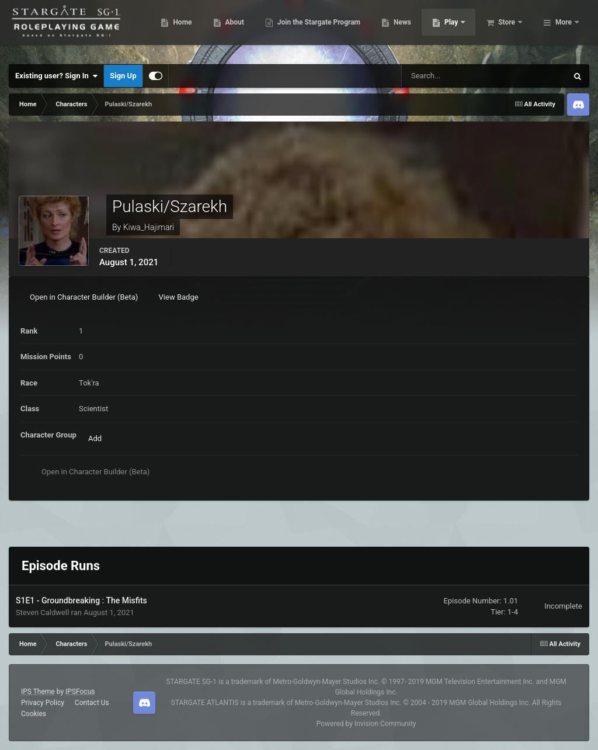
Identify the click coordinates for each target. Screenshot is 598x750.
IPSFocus (80, 692)
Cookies (33, 714)
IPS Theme (38, 692)
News (458, 29)
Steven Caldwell (42, 612)
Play (508, 29)
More (563, 29)
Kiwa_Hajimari (149, 227)
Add (95, 438)
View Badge (179, 297)
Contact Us (92, 703)
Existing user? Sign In (56, 76)
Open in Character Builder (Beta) (84, 297)
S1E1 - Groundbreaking (59, 600)
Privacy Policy (42, 703)
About (290, 29)
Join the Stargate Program (375, 29)
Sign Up (123, 75)
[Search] (451, 76)
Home (238, 29)
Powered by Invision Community (366, 724)
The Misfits (126, 600)
